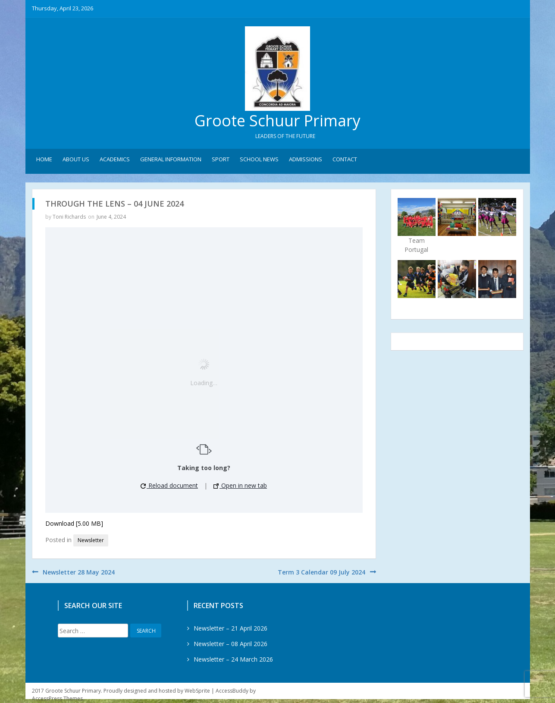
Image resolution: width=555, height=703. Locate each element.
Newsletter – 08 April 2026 (230, 644)
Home (44, 160)
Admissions (305, 160)
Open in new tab (240, 486)
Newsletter (91, 540)
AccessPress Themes (57, 699)
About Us (76, 160)
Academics (115, 160)
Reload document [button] (169, 486)
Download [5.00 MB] (74, 524)
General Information (170, 160)
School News (259, 160)
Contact (344, 160)
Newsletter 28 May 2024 (79, 572)
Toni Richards (69, 217)
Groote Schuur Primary (277, 121)
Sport (220, 160)
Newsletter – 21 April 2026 (230, 629)
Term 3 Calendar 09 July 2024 (321, 572)
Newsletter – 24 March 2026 (233, 660)
